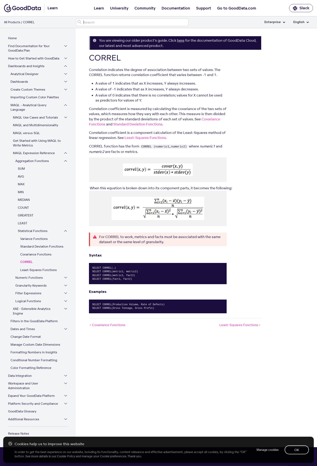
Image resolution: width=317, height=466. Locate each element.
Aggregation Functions (32, 161)
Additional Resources (23, 419)
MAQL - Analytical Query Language (28, 107)
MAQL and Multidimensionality (35, 125)
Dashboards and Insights (26, 66)
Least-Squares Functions (38, 270)
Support (203, 8)
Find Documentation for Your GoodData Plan (29, 48)
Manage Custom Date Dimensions (35, 345)
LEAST (22, 223)
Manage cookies (267, 449)
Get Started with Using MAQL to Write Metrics (37, 143)
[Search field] (132, 22)
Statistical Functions (33, 231)
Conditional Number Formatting (34, 360)
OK (296, 450)
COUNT (23, 208)
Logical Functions (28, 301)
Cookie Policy (66, 456)
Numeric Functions (29, 278)
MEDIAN (24, 200)
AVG (21, 177)
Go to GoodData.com (236, 8)
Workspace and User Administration (23, 386)
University (119, 8)
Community (144, 8)
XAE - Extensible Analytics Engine (32, 311)
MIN (21, 192)
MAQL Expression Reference (34, 153)
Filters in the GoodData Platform (34, 321)
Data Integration (20, 376)
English (301, 22)
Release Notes (18, 434)
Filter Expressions (28, 293)
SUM (21, 169)
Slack (301, 8)
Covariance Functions (36, 254)
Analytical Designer (25, 74)
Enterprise (274, 22)
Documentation (176, 8)
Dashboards (19, 82)
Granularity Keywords (31, 286)
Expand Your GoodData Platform (31, 396)
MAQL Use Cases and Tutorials (35, 118)
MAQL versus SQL (26, 133)
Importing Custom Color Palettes (35, 97)
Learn (99, 8)
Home (12, 38)
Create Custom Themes (28, 90)
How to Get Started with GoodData (33, 58)
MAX (21, 184)
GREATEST (25, 215)
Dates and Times (23, 329)
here (180, 40)
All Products (12, 22)
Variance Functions (34, 239)
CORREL (26, 262)
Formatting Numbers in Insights (34, 352)
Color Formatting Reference (31, 368)
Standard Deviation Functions (41, 247)
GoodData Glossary (22, 411)
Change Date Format (26, 337)
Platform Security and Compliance (33, 404)
